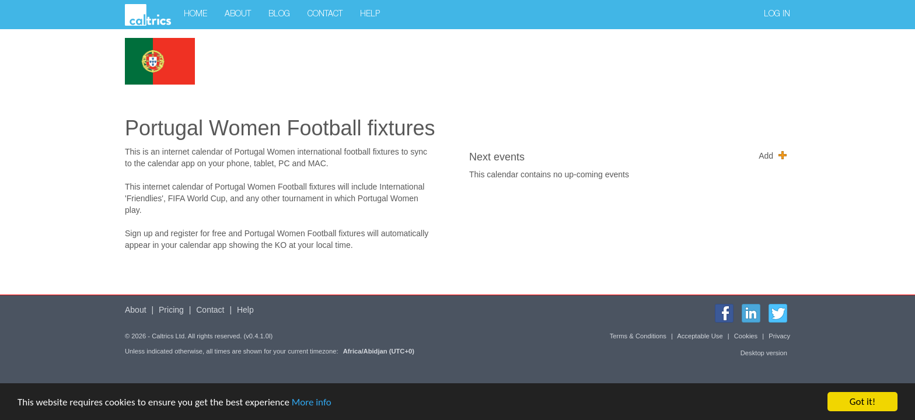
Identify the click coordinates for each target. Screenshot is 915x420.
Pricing (171, 309)
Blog (279, 14)
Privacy (779, 336)
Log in (777, 14)
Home (195, 14)
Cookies (745, 336)
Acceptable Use (699, 336)
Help (370, 14)
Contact (325, 14)
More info (311, 402)
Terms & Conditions (638, 336)
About (238, 14)
